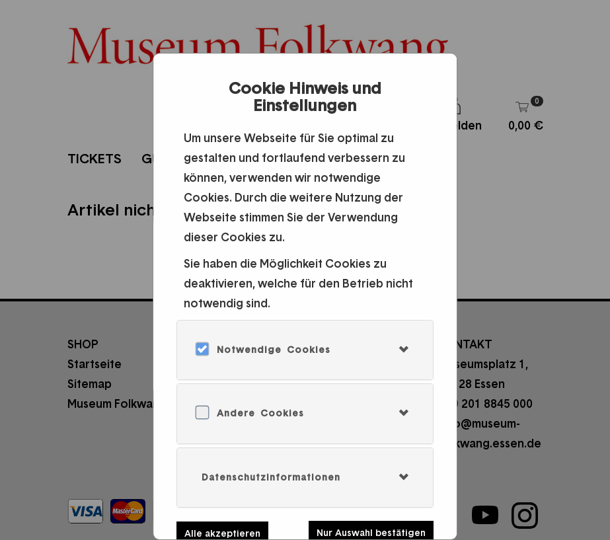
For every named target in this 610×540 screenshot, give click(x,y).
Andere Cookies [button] (260, 413)
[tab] (305, 350)
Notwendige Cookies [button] (273, 350)
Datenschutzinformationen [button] (271, 477)
